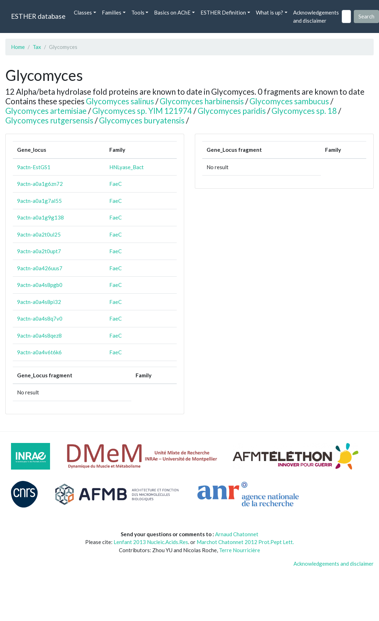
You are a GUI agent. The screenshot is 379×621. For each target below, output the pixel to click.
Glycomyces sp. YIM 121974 (142, 111)
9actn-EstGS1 (33, 167)
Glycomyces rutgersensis (49, 120)
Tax (37, 47)
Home (18, 47)
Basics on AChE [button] (172, 12)
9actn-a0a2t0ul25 (39, 234)
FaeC (115, 184)
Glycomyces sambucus (289, 101)
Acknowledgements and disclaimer (316, 16)
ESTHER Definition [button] (223, 12)
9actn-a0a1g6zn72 (40, 184)
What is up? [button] (269, 12)
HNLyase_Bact (126, 167)
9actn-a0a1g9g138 (40, 217)
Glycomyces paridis (232, 111)
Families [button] (111, 12)
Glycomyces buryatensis (142, 120)
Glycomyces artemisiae (46, 111)
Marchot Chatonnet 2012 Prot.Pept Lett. (245, 542)
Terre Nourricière (239, 550)
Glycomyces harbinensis (202, 101)
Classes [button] (83, 12)
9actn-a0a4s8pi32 (39, 302)
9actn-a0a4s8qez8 (39, 335)
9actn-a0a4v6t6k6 (39, 352)
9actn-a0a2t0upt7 (39, 251)
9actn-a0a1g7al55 (39, 201)
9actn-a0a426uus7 (39, 268)
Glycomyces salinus (120, 101)
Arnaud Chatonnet (236, 534)
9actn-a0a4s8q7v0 (39, 318)
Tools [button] (137, 12)
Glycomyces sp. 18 (304, 111)
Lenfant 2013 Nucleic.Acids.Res (151, 542)
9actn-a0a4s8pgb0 (39, 285)
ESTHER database (38, 16)
